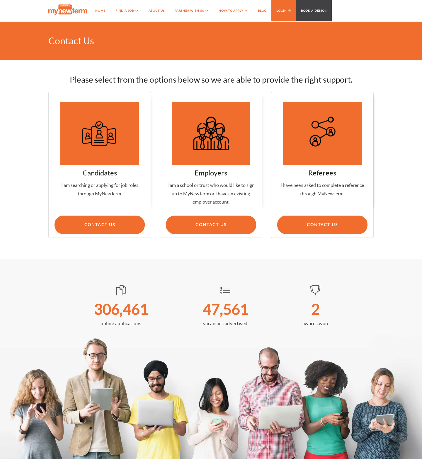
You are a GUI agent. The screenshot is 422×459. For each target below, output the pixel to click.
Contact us (99, 224)
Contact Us (210, 224)
